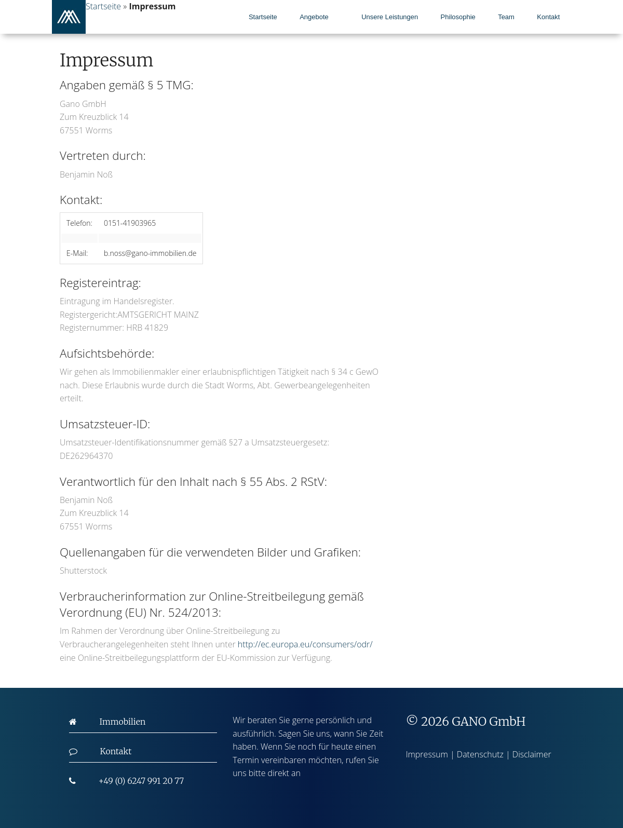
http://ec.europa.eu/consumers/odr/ (305, 644)
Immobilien (123, 721)
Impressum (427, 754)
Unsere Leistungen (389, 17)
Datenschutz (480, 754)
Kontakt (548, 17)
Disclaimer (531, 754)
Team (506, 17)
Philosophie (458, 17)
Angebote (314, 17)
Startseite (263, 17)
